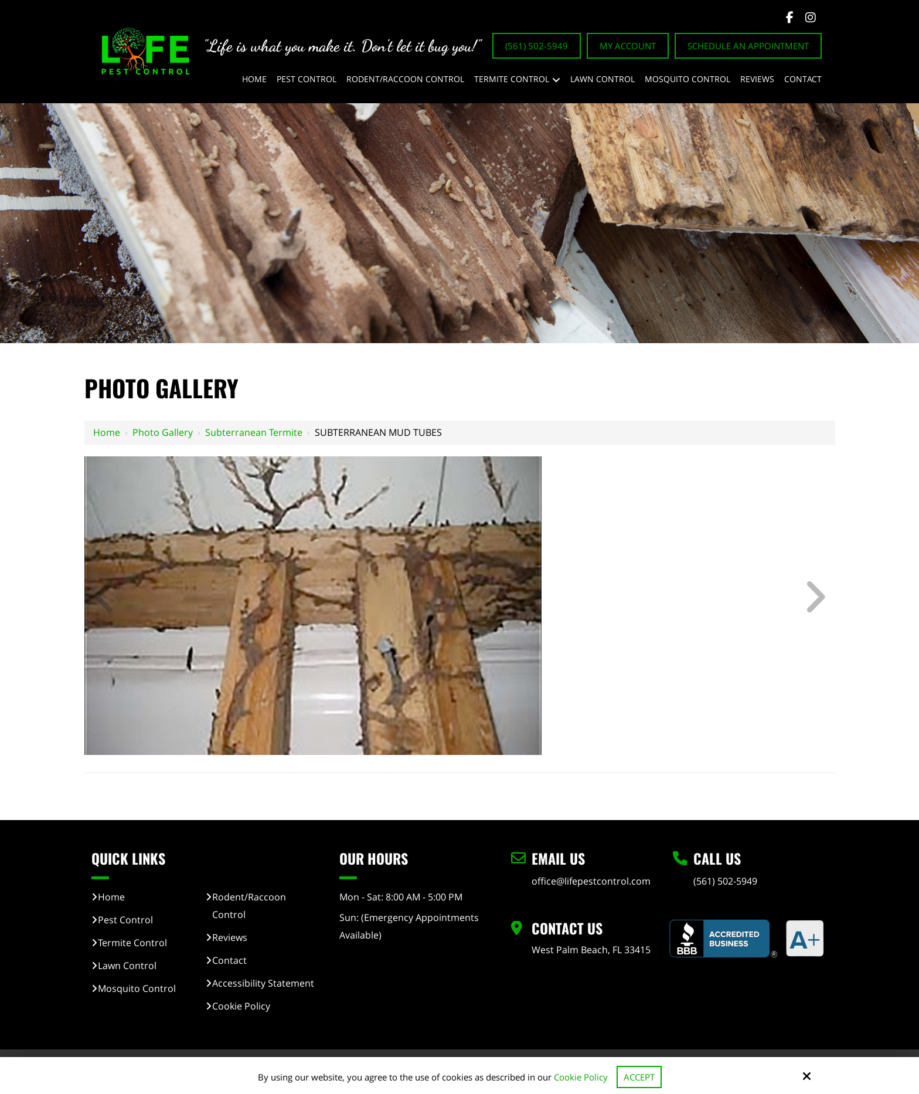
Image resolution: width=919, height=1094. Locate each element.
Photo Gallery (162, 432)
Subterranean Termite (253, 432)
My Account (628, 46)
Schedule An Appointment (748, 46)
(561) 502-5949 (536, 46)
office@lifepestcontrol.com (591, 881)
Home (106, 432)
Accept (639, 1077)
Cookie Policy (581, 1077)
